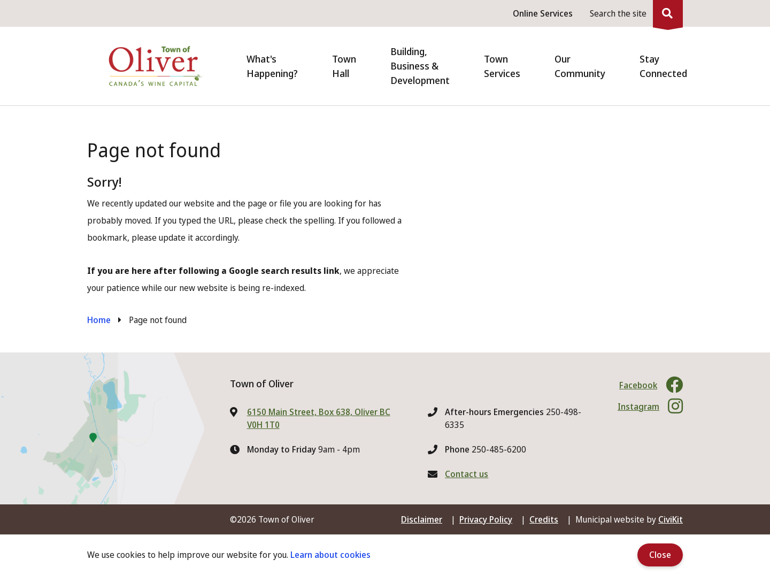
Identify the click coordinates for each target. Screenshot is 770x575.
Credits (543, 519)
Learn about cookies (330, 555)
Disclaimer (421, 519)
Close (660, 555)
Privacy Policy (485, 519)
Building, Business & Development (420, 66)
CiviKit (670, 519)
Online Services (543, 13)
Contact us (466, 474)
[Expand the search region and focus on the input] (634, 13)
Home (99, 320)
